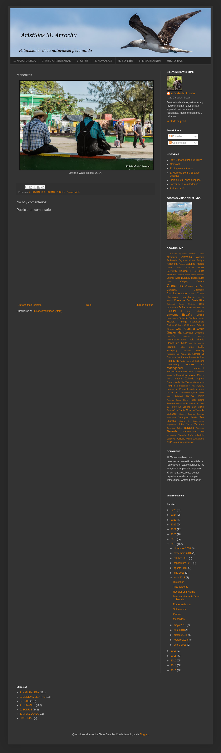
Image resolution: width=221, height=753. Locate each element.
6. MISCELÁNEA (150, 60)
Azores (200, 267)
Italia (201, 346)
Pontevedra (172, 389)
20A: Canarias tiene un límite (186, 160)
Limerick (190, 361)
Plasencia (183, 386)
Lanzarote (194, 357)
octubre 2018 (181, 558)
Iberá (184, 339)
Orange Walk (73, 192)
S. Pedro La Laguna (178, 406)
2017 (174, 650)
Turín (190, 435)
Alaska (201, 253)
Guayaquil (188, 332)
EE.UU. (200, 307)
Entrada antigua (144, 304)
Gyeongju (199, 332)
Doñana (183, 307)
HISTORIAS (175, 60)
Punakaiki (185, 393)
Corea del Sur (182, 300)
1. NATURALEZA (24, 60)
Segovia (191, 414)
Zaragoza (178, 442)
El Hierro (185, 311)
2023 (174, 519)
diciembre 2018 (182, 548)
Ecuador (171, 311)
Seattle (182, 414)
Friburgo (182, 321)
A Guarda (172, 253)
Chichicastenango (177, 293)
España (187, 314)
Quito (194, 392)
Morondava (182, 375)
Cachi (169, 281)
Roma (201, 400)
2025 (174, 510)
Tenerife (172, 431)
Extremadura (172, 318)
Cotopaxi (171, 304)
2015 (174, 660)
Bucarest (200, 274)
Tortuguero (171, 435)
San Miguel (198, 406)
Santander (172, 414)
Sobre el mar (180, 609)
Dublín (192, 307)
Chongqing (172, 297)
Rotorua (171, 403)
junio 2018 (180, 577)
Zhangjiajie (188, 442)
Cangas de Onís (194, 286)
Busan (194, 278)
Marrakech (199, 368)
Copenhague (188, 297)
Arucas (182, 264)
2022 (174, 524)
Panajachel (194, 382)
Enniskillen (199, 311)
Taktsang (171, 428)
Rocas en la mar (182, 604)
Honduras (186, 336)
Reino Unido (195, 396)
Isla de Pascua (196, 343)
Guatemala (174, 332)
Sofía (181, 424)
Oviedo (185, 382)
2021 (174, 529)
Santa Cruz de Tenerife (191, 410)
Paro (202, 382)
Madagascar (175, 368)
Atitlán (169, 267)
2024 (174, 514)
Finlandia (183, 318)
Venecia (180, 438)
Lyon (202, 364)
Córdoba (191, 304)
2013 (174, 670)
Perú (176, 386)
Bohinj (187, 274)
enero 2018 (180, 644)
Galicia (170, 325)
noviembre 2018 (183, 553)
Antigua (200, 260)
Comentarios (177, 142)
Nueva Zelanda (184, 378)
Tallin (179, 428)
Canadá (200, 281)
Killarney (200, 350)
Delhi (201, 304)
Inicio (89, 304)
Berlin (170, 274)
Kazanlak (186, 350)
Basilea (184, 270)
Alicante (200, 257)
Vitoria (189, 439)
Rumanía (190, 403)
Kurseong (171, 354)
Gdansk (200, 325)
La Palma (182, 357)
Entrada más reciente (29, 304)
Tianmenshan (189, 431)
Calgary (184, 281)
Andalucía (190, 260)
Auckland (190, 267)
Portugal (183, 389)
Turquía (182, 435)
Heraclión (171, 336)
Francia (171, 321)
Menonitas (179, 619)
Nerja (169, 379)
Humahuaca (173, 339)
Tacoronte (199, 424)
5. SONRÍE (125, 60)
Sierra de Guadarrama (192, 421)
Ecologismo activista (181, 168)
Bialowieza (178, 274)
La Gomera (194, 354)
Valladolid (199, 435)
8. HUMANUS (51, 192)
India (191, 339)
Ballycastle (172, 271)
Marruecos (172, 371)
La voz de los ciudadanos (184, 184)
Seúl (201, 417)
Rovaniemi (180, 403)
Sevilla (194, 417)
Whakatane (198, 438)
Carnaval (175, 164)
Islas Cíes (187, 347)
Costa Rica (198, 300)
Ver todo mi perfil (176, 121)
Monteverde (199, 371)
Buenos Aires (173, 278)
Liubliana (199, 361)
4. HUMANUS (103, 60)
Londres (189, 364)
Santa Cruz (172, 410)
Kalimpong (172, 350)
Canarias (175, 285)
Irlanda (200, 339)
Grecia (200, 328)
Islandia (171, 346)
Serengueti (183, 417)
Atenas (200, 263)
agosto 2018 (181, 568)
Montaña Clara (185, 371)
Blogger (144, 734)
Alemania (186, 257)
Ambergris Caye (175, 260)
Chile (191, 293)
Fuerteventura (197, 321)
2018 (174, 544)
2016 (174, 655)
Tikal (202, 432)
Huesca (200, 336)
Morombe (171, 375)
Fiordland (193, 318)
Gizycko (170, 329)
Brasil (193, 274)
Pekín (170, 385)
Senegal (200, 414)
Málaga (192, 375)
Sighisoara (171, 424)
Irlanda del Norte (177, 343)
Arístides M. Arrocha (183, 93)
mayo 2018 (180, 625)
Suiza (189, 424)
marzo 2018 (181, 634)
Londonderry (173, 364)
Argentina (172, 263)
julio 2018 (179, 572)
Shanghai (171, 421)
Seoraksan (171, 417)
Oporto (200, 378)
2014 (174, 665)
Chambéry (199, 289)
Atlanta (179, 267)
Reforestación (177, 188)
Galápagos (189, 325)
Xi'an (169, 442)
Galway (179, 325)
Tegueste (200, 428)
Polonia (200, 385)
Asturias (190, 263)
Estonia (200, 315)
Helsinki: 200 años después (185, 180)
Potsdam (193, 389)
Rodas (193, 400)
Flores (201, 318)
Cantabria (172, 289)
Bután (201, 278)
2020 (174, 534)
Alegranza (172, 257)
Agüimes (183, 253)
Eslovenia (172, 314)
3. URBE (82, 60)
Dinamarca (172, 307)
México (200, 375)
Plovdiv (192, 386)
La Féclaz (181, 354)
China (200, 293)
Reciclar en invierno (184, 591)
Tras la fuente (180, 586)
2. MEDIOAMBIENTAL (56, 60)
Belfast (193, 271)
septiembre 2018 (183, 563)
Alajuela (192, 253)
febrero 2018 (181, 639)
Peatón (177, 614)
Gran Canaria (185, 328)
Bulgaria (185, 277)
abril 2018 (179, 630)
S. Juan (200, 403)
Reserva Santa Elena (177, 400)
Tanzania (189, 427)
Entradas (175, 136)
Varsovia (171, 438)
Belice (62, 192)
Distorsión (178, 581)
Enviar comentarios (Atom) (47, 311)
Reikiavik (179, 396)
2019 (174, 539)
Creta (181, 304)
